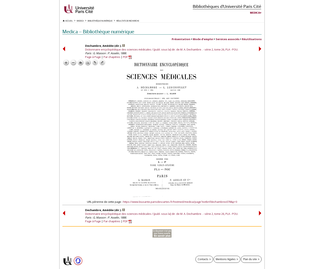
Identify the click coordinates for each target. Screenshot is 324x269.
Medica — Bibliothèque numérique (98, 31)
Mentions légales (226, 259)
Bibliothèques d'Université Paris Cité (227, 6)
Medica (255, 12)
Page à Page (93, 57)
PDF (127, 57)
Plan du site (250, 259)
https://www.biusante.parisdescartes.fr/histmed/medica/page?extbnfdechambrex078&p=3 (180, 202)
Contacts (203, 259)
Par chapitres (112, 57)
